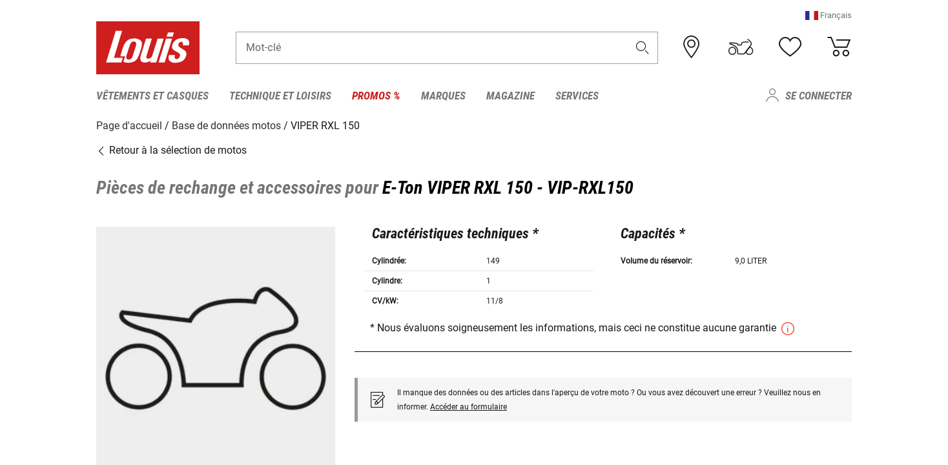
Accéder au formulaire (468, 406)
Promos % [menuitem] (376, 95)
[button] (828, 16)
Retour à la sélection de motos (171, 150)
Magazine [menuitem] (510, 95)
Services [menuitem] (577, 95)
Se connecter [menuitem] (818, 95)
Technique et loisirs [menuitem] (280, 95)
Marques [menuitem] (443, 95)
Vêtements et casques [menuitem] (152, 95)
